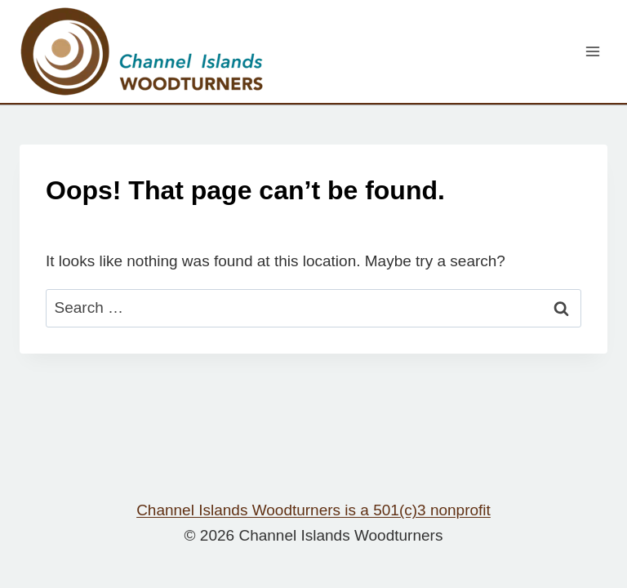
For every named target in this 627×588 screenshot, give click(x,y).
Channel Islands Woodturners (313, 510)
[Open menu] (592, 51)
